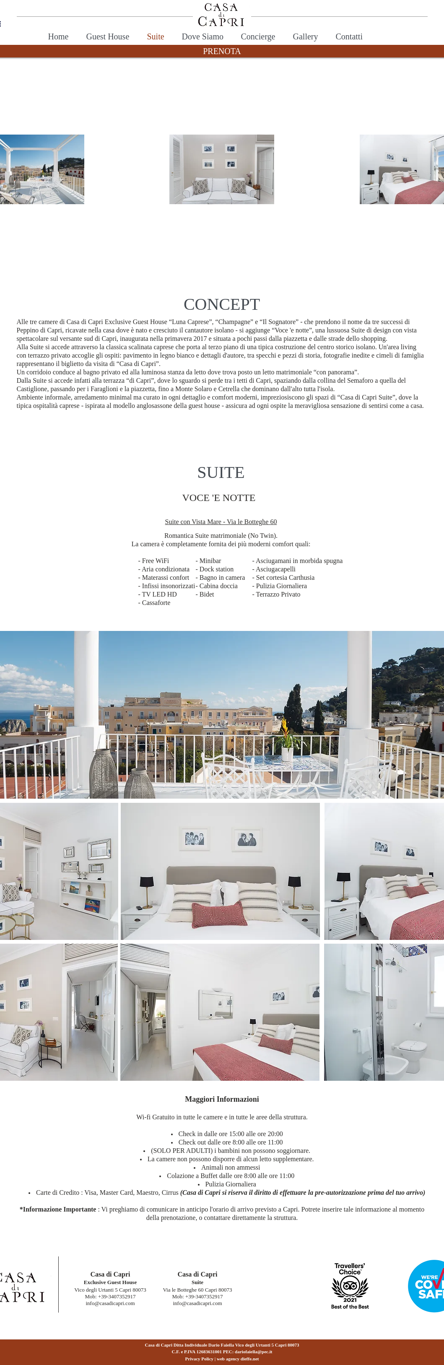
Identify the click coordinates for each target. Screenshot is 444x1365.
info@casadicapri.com (110, 1303)
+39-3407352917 (117, 1296)
